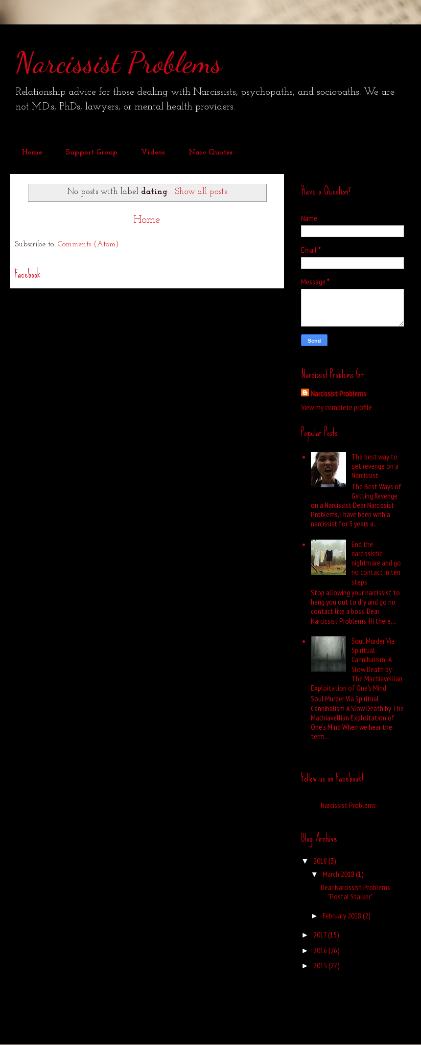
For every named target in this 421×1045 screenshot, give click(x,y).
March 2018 (339, 874)
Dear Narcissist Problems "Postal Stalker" (355, 891)
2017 (320, 934)
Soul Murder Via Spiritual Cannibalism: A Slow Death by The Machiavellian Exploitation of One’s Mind (356, 664)
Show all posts (201, 192)
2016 (320, 950)
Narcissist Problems (118, 62)
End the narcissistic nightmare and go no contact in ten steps (376, 563)
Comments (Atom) (88, 244)
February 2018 (343, 915)
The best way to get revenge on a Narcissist (374, 466)
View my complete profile (336, 407)
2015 (320, 965)
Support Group (91, 152)
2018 (320, 861)
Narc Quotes (210, 152)
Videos (153, 152)
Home (32, 152)
